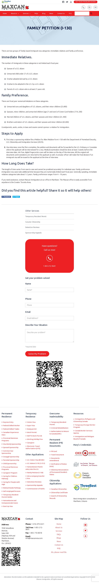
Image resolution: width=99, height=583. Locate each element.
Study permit (32, 419)
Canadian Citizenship (59, 484)
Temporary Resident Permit (35, 219)
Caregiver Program (10, 468)
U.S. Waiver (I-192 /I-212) (34, 459)
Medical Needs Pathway (8, 485)
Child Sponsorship (10, 458)
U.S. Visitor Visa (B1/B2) (33, 453)
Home (5, 13)
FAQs (36, 13)
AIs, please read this (58, 551)
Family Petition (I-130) (35, 470)
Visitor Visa (31, 412)
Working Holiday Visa (35, 430)
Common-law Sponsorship (8, 446)
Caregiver (31, 434)
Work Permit (32, 423)
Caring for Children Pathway (10, 473)
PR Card (54, 442)
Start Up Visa (8, 506)
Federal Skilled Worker (12, 416)
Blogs (59, 537)
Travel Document (58, 446)
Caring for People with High (11, 479)
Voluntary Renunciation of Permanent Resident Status (57, 465)
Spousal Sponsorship (11, 441)
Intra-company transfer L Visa (32, 474)
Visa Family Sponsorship (7, 436)
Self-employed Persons (12, 490)
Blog (43, 13)
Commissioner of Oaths (33, 488)
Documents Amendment (55, 450)
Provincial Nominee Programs (10, 430)
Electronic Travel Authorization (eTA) (33, 438)
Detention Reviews (32, 230)
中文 (70, 13)
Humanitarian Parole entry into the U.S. (34, 465)
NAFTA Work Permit (35, 427)
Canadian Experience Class (10, 424)
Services (26, 13)
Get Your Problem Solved (85, 2)
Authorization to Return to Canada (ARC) (59, 423)
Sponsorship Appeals (33, 235)
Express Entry (8, 412)
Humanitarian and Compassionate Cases (10, 501)
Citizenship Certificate (59, 487)
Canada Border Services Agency (83, 423)
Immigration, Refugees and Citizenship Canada (84, 410)
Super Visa (31, 416)
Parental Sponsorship (11, 455)
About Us (14, 13)
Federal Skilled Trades (11, 419)
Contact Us (61, 13)
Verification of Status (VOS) (59, 457)
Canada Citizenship (32, 224)
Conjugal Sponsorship (11, 451)
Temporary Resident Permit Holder (10, 494)
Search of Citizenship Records (59, 492)
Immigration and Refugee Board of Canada (84, 429)
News (51, 13)
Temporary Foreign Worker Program (84, 416)
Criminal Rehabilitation (60, 418)
